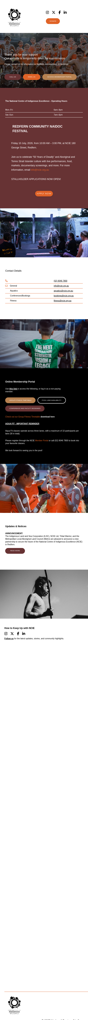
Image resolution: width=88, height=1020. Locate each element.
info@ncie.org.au (40, 169)
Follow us (9, 638)
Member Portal (41, 440)
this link (13, 389)
